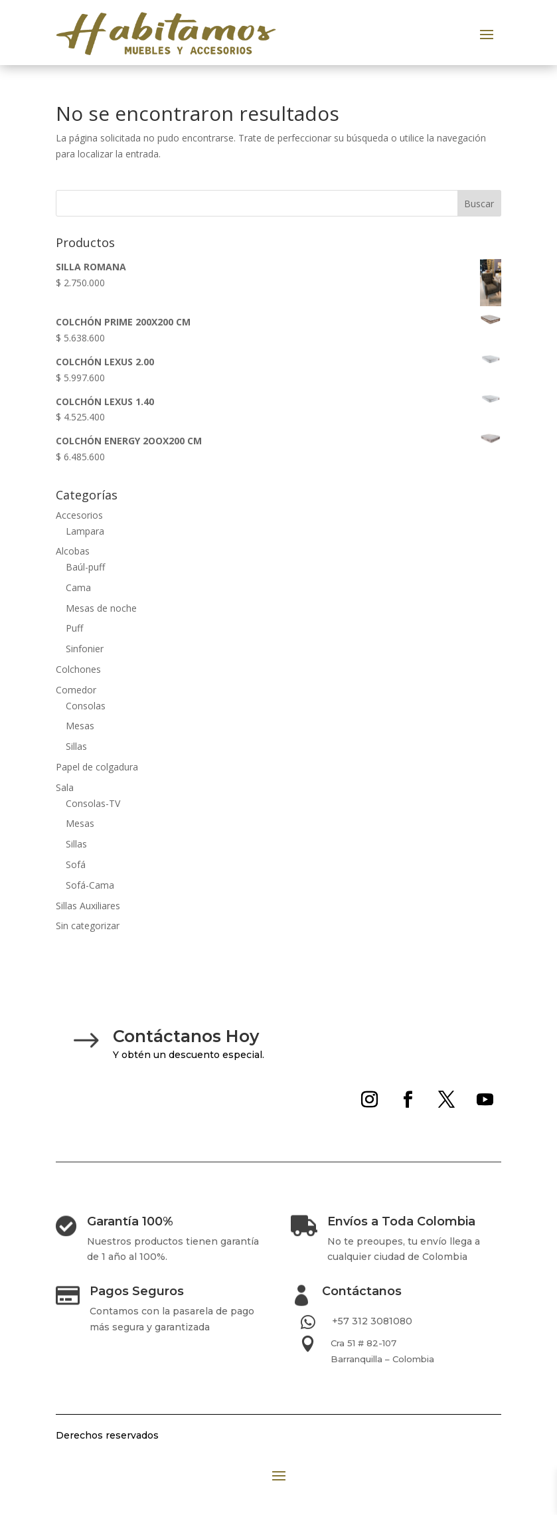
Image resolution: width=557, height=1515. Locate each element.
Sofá (76, 864)
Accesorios (79, 515)
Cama (78, 587)
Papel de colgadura (97, 766)
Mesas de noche (101, 608)
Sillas (76, 746)
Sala (65, 787)
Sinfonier (85, 648)
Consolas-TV (93, 803)
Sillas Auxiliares (88, 905)
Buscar (479, 203)
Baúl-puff (85, 567)
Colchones (78, 669)
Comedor (76, 689)
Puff (74, 628)
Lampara (85, 531)
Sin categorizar (87, 925)
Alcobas (73, 551)
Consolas (86, 705)
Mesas (80, 725)
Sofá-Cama (90, 885)
